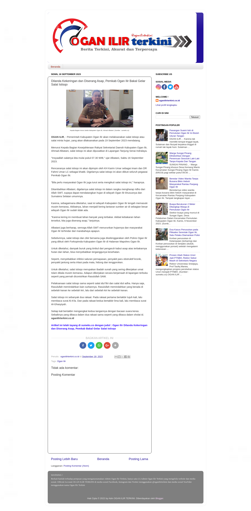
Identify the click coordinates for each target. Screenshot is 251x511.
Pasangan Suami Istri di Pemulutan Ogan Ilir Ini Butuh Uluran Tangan (184, 133)
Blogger (159, 498)
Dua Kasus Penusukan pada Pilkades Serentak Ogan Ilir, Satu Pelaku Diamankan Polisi (184, 232)
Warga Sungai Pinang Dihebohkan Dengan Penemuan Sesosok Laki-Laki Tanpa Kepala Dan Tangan (184, 157)
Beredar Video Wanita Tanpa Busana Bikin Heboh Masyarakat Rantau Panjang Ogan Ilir (183, 182)
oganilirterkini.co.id (169, 100)
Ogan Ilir (61, 361)
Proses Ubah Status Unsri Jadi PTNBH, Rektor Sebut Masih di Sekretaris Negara (183, 258)
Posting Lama (138, 459)
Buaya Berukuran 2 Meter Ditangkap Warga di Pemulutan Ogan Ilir (182, 207)
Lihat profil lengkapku (166, 105)
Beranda (55, 66)
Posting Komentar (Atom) (76, 466)
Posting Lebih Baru (64, 459)
